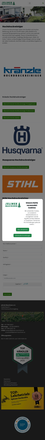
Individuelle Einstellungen (22, 235)
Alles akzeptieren (22, 229)
